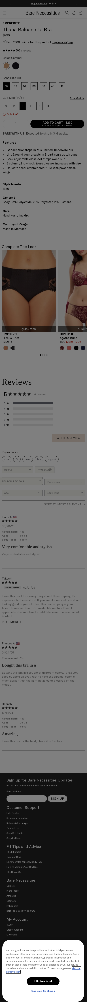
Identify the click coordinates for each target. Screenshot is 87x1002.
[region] (43, 971)
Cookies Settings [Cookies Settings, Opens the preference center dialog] (43, 990)
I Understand (43, 981)
